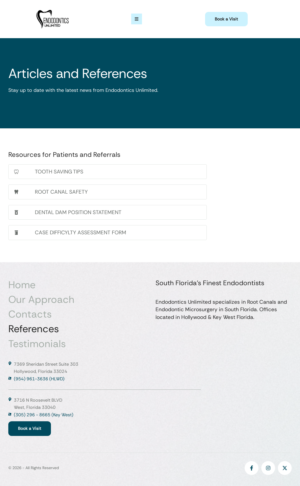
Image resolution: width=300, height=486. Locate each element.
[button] (226, 19)
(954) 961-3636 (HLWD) (39, 379)
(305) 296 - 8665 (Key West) (43, 415)
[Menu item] (76, 285)
